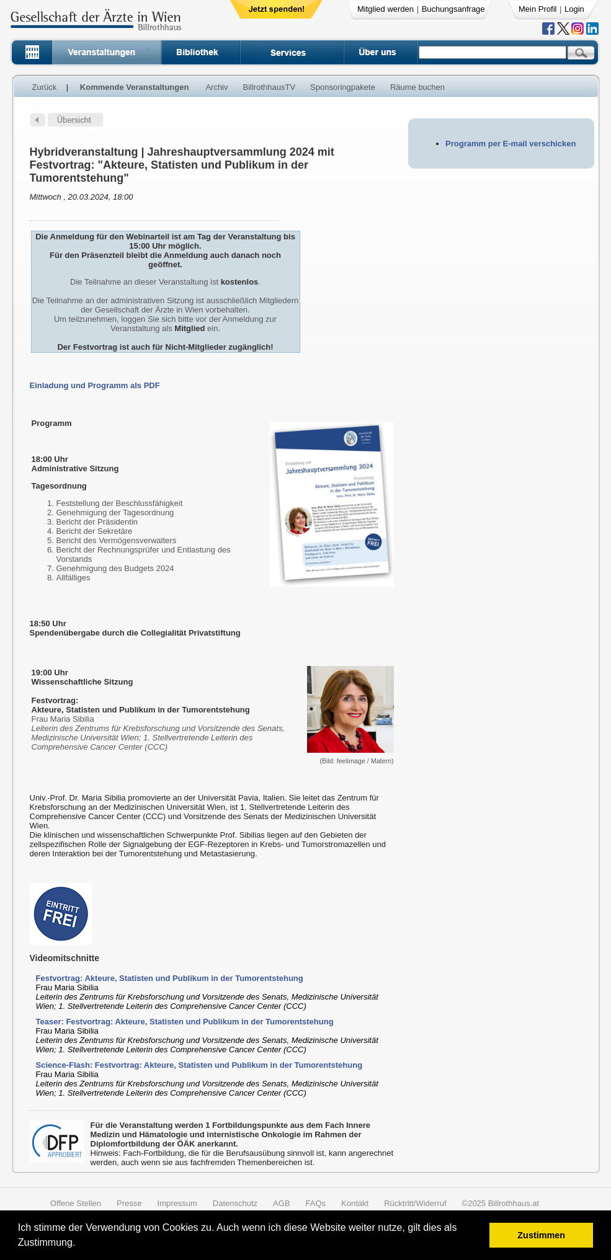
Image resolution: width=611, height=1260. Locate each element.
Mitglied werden (385, 9)
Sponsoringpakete (342, 87)
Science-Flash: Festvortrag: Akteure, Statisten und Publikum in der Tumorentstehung (199, 1065)
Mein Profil (537, 9)
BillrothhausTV (269, 87)
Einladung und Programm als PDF (95, 385)
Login (574, 9)
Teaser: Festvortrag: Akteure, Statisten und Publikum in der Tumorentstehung (185, 1021)
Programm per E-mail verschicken (510, 143)
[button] (79, 1244)
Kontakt (354, 1203)
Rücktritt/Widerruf (415, 1203)
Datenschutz (235, 1203)
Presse (129, 1203)
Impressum (177, 1203)
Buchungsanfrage (453, 9)
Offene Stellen (75, 1203)
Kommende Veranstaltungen (134, 87)
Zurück (44, 87)
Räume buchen (417, 87)
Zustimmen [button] (541, 1235)
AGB (281, 1203)
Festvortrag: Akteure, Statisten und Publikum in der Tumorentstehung (169, 978)
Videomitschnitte (65, 958)
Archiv (216, 87)
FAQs (316, 1203)
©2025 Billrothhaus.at (501, 1203)
